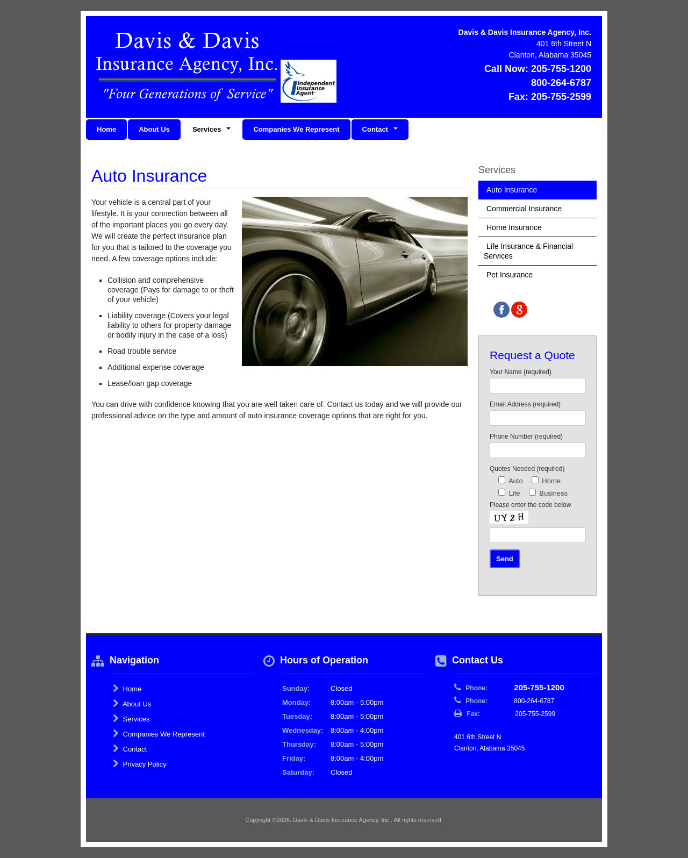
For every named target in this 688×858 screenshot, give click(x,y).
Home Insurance (514, 227)
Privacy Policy (140, 764)
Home (106, 129)
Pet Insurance (509, 274)
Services (131, 718)
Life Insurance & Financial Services (528, 251)
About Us (154, 129)
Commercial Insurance (524, 208)
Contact (130, 749)
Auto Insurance (511, 189)
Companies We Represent (296, 129)
